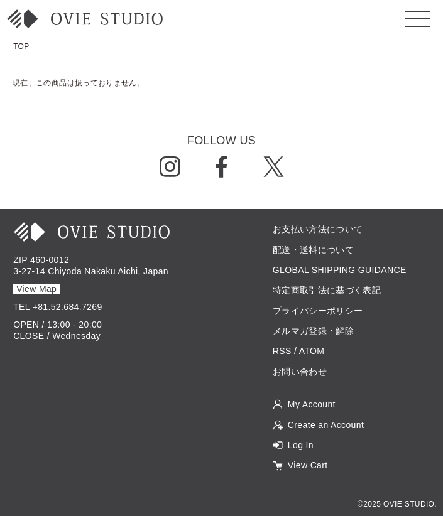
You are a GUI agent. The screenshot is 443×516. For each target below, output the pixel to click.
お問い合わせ (300, 372)
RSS (282, 351)
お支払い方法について (318, 229)
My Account (312, 404)
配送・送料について (313, 250)
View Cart (308, 465)
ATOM (312, 351)
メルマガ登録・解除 (313, 331)
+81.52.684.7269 (67, 307)
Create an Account (326, 425)
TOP (21, 46)
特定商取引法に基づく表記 (327, 290)
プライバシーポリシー (318, 311)
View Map (36, 289)
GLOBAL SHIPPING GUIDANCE (340, 270)
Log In (301, 445)
